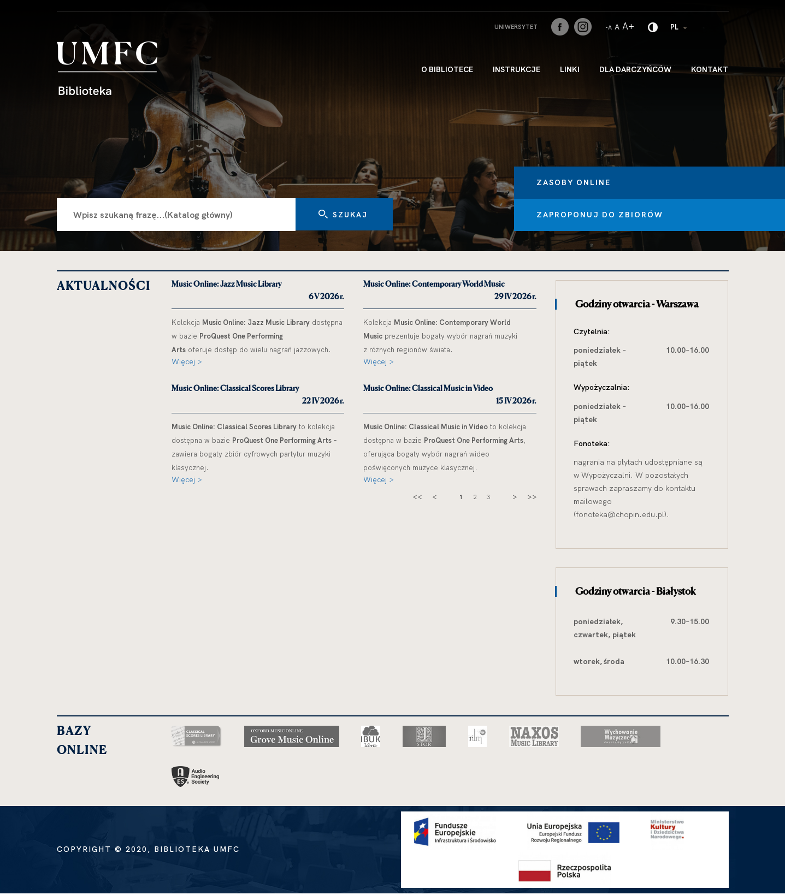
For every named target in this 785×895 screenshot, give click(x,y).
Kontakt (709, 69)
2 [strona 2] (474, 497)
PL (679, 26)
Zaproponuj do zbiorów (617, 215)
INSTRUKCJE (516, 69)
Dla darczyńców (635, 69)
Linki (570, 69)
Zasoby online (591, 182)
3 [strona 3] (488, 497)
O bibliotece (447, 69)
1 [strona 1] (461, 497)
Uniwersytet (516, 27)
